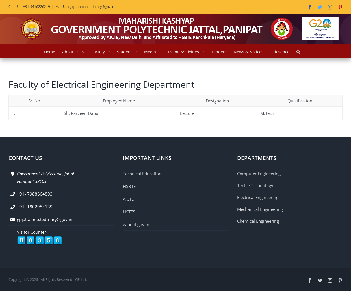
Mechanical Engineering (260, 209)
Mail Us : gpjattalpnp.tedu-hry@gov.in (84, 6)
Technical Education (142, 173)
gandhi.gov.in (136, 224)
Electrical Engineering (257, 197)
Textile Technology (255, 185)
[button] (298, 51)
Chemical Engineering (258, 221)
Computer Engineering (259, 173)
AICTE (128, 199)
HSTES (129, 212)
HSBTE (129, 186)
